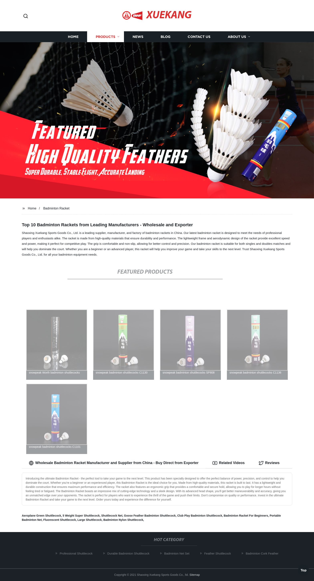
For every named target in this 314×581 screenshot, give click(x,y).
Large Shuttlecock (89, 519)
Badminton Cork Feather (263, 553)
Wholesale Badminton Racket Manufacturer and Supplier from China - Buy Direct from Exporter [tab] (113, 463)
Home (73, 37)
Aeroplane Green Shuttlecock (41, 515)
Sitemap (194, 574)
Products (105, 37)
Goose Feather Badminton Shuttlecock (150, 515)
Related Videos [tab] (228, 463)
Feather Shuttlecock (219, 553)
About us (237, 37)
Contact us (199, 37)
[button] (25, 16)
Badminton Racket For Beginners (246, 515)
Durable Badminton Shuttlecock (130, 553)
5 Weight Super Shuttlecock (81, 515)
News (138, 37)
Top (304, 570)
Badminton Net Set (178, 553)
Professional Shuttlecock (77, 553)
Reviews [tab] (269, 463)
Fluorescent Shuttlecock (59, 519)
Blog (165, 37)
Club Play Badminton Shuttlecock (199, 515)
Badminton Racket (56, 208)
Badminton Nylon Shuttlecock (123, 519)
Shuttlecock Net (112, 515)
